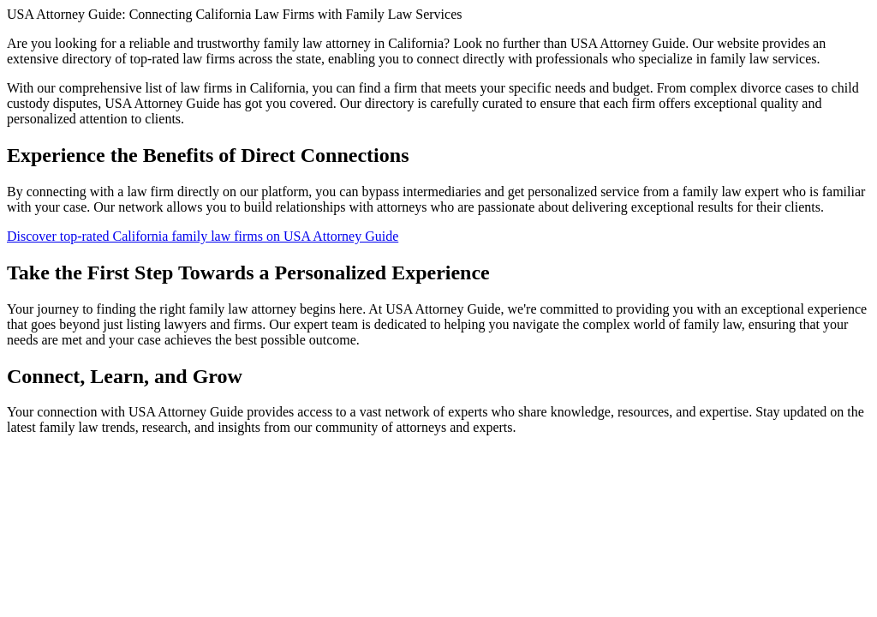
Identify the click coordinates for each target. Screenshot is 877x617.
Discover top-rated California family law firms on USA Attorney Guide (202, 236)
